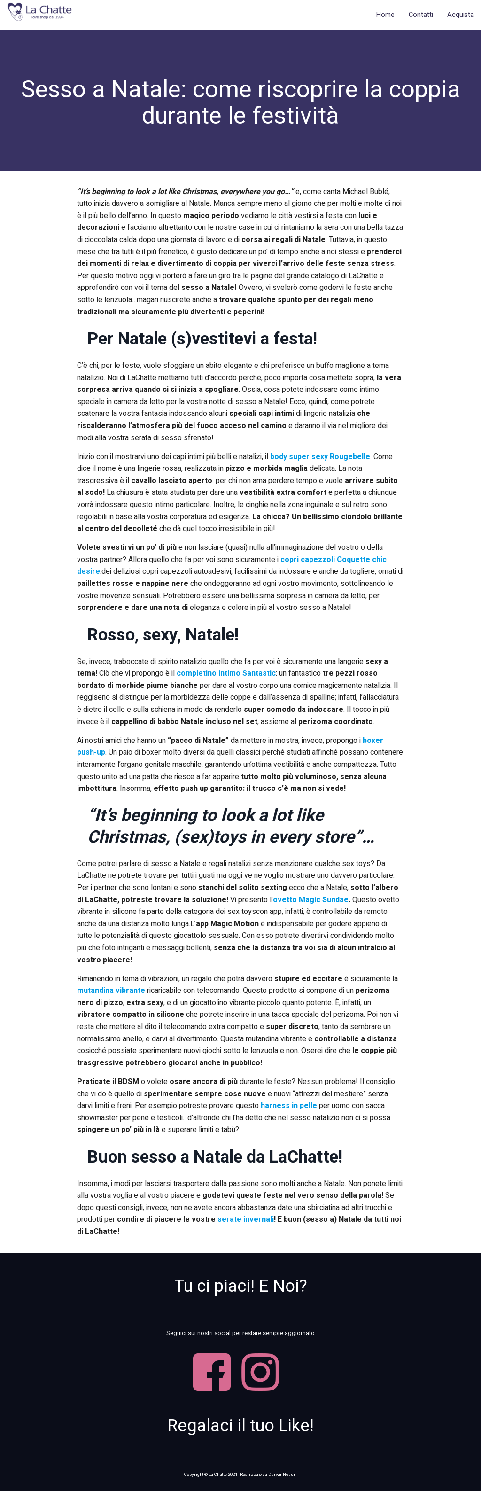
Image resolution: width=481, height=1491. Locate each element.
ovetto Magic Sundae (311, 900)
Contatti (421, 15)
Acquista (460, 15)
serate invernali (245, 1219)
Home (385, 15)
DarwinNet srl (282, 1474)
